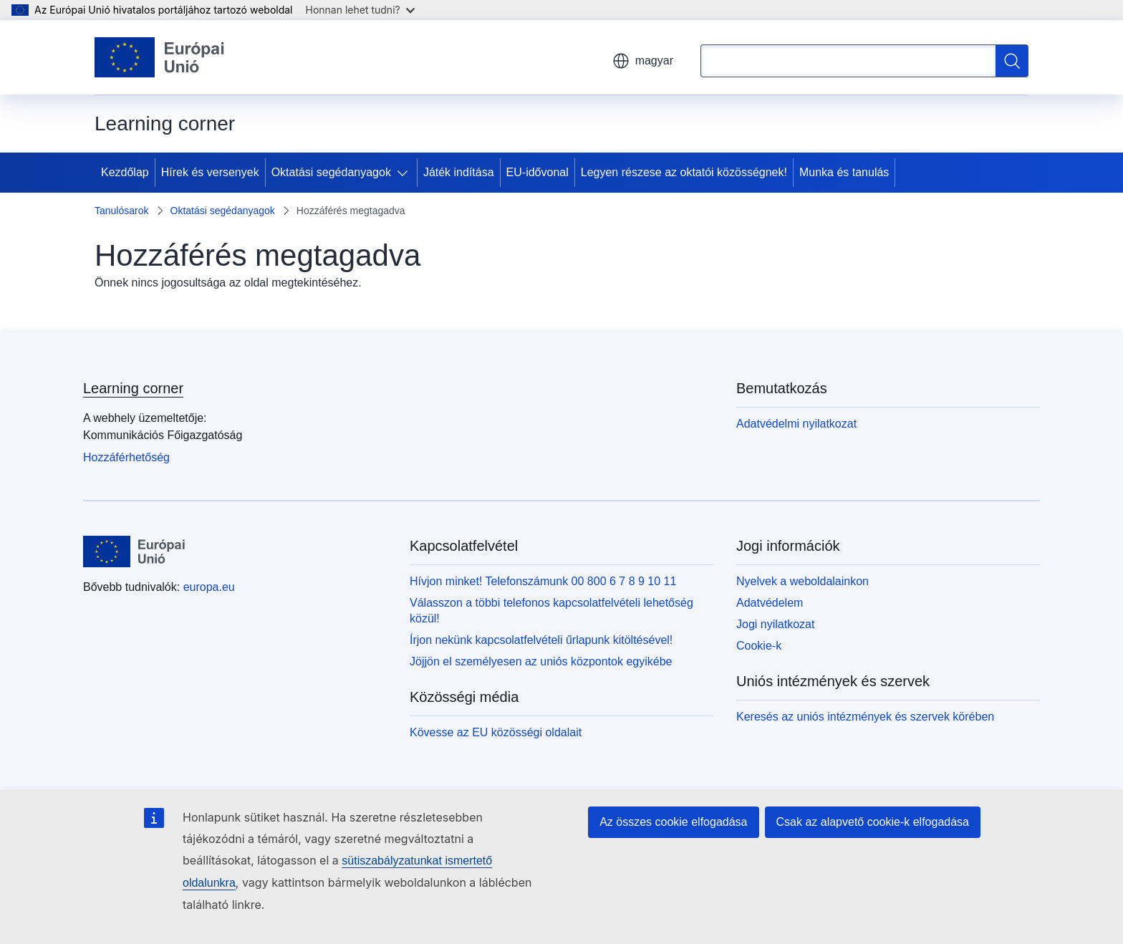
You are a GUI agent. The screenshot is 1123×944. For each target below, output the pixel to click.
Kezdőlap (125, 172)
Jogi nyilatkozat (775, 624)
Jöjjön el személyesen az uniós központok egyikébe (541, 661)
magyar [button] (642, 60)
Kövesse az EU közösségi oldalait (496, 732)
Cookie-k (758, 646)
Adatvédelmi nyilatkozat (796, 424)
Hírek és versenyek (210, 172)
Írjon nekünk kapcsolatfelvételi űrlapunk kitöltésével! (541, 640)
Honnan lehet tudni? (360, 10)
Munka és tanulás (844, 172)
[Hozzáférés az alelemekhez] (405, 173)
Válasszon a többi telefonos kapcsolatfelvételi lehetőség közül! (551, 611)
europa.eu (209, 587)
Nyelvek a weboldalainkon (802, 581)
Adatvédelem (769, 603)
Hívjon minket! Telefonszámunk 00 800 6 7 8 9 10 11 (543, 581)
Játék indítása (458, 172)
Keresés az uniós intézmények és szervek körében (865, 717)
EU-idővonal (537, 172)
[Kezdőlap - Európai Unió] (160, 57)
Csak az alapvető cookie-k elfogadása (873, 822)
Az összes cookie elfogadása (673, 822)
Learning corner (133, 388)
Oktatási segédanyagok (331, 172)
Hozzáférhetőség (126, 457)
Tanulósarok (122, 210)
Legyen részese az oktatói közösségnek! (684, 172)
